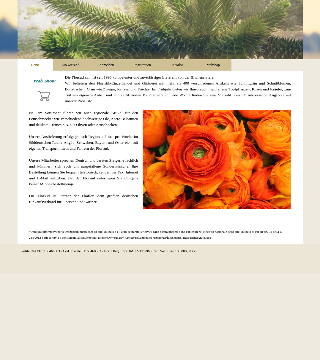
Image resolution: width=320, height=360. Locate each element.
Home (35, 65)
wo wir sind (70, 65)
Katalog (178, 65)
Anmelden (106, 65)
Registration (142, 65)
